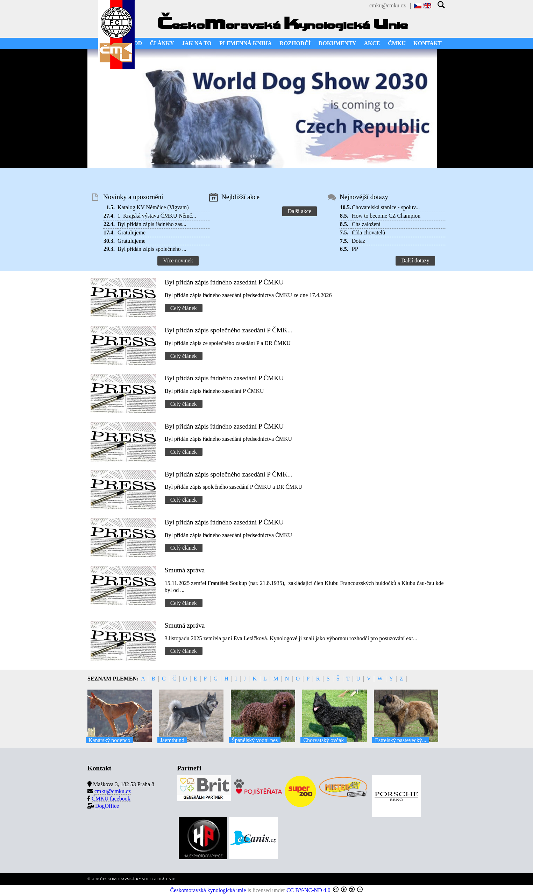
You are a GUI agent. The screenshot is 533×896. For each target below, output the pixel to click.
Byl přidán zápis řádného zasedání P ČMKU (224, 282)
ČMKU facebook (111, 799)
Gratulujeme (131, 232)
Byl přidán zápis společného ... (152, 249)
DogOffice (107, 806)
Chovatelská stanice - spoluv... (386, 207)
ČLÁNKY (162, 43)
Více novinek (178, 260)
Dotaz (358, 241)
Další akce (299, 211)
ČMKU (397, 43)
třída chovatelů (368, 232)
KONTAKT (427, 43)
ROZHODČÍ (295, 43)
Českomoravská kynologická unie (208, 890)
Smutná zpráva (185, 570)
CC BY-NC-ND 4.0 (308, 890)
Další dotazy (415, 260)
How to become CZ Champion (386, 216)
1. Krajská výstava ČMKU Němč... (157, 216)
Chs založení (366, 224)
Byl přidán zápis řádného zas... (152, 224)
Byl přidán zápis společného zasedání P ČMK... (228, 330)
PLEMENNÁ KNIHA (245, 43)
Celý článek (183, 308)
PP (355, 249)
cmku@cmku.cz (387, 5)
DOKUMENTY (337, 43)
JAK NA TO (197, 43)
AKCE (372, 43)
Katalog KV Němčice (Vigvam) (153, 207)
